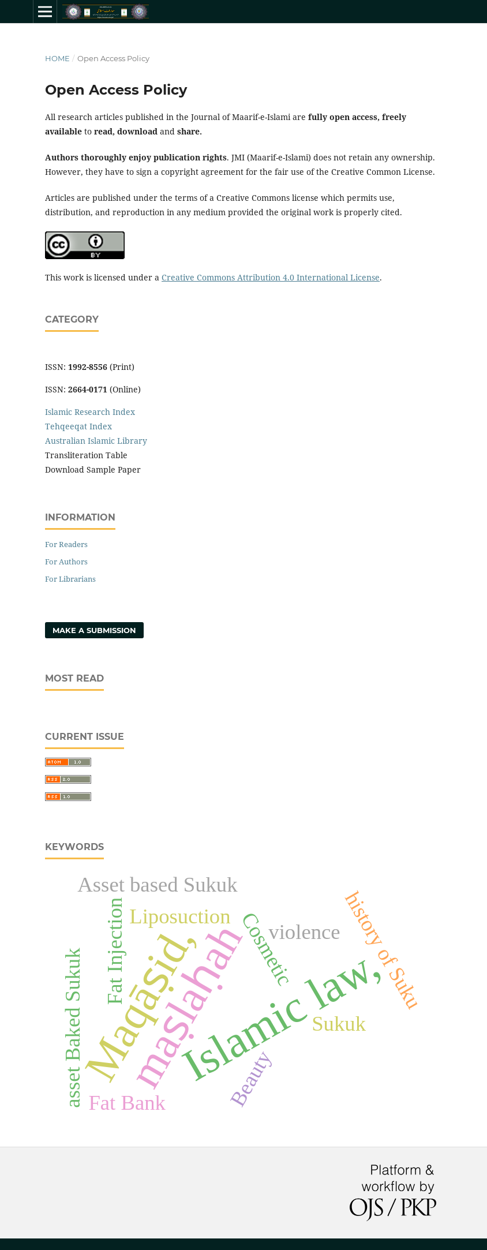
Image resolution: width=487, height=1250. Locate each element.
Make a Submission (94, 630)
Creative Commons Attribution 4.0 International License (271, 277)
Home (57, 58)
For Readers (66, 544)
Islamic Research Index (90, 411)
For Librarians (70, 579)
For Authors (66, 561)
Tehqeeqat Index (78, 426)
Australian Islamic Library (96, 440)
